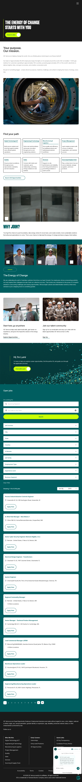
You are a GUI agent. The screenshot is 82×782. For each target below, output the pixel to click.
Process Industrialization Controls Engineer (19, 496)
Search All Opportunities (14, 178)
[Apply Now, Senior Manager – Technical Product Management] (10, 630)
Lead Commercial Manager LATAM (16, 640)
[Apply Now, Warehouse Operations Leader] (10, 673)
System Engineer (10, 577)
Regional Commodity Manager (15, 597)
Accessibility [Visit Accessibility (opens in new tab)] (21, 771)
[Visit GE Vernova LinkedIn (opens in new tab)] (7, 732)
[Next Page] (38, 702)
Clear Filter (6, 483)
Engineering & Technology (31, 141)
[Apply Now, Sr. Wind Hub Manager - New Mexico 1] (10, 526)
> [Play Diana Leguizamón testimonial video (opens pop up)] (71, 262)
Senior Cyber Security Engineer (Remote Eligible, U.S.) (22, 537)
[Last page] (42, 702)
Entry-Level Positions (37, 744)
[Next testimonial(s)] (14, 269)
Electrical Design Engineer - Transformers (18, 557)
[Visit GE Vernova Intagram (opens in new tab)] (10, 732)
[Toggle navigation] (77, 3)
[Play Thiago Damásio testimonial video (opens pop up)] (39, 262)
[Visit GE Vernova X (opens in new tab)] (16, 732)
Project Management (68, 141)
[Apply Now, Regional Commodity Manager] (10, 610)
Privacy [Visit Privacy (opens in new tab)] (50, 771)
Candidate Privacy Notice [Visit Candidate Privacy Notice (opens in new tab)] (64, 744)
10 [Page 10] (35, 703)
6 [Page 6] (21, 703)
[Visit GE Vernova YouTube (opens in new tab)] (13, 732)
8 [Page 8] (28, 703)
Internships (34, 740)
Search (41, 417)
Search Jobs (13, 35)
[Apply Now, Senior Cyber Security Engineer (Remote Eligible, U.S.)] (10, 546)
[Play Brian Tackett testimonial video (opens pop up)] (8, 262)
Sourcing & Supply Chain (69, 159)
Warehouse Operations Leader (15, 664)
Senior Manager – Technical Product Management (21, 620)
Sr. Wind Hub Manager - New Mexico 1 (17, 517)
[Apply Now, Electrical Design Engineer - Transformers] (10, 567)
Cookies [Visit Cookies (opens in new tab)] (41, 771)
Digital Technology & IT (11, 141)
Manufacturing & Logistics (13, 747)
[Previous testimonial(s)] (5, 269)
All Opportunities (36, 747)
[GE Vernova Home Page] (11, 3)
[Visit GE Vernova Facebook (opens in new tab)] (4, 732)
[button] (76, 410)
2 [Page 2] (8, 703)
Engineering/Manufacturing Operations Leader (20, 684)
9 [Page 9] (31, 703)
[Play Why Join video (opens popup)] (6, 218)
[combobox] (41, 404)
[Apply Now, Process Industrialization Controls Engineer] (10, 506)
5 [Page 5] (18, 703)
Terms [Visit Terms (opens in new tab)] (32, 771)
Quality (6, 159)
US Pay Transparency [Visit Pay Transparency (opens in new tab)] (63, 740)
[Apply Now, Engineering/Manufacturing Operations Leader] (10, 694)
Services (45, 159)
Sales (25, 159)
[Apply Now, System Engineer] (10, 587)
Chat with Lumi (23, 369)
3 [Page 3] (11, 703)
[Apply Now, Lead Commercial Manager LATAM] (10, 653)
